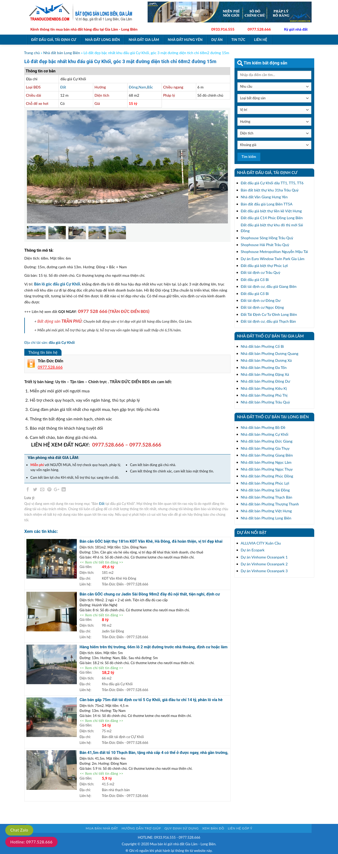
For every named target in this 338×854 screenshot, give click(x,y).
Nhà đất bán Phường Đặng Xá (265, 374)
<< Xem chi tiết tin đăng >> (101, 562)
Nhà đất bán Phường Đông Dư (265, 381)
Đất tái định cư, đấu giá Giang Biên (269, 286)
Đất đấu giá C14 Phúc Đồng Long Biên (272, 217)
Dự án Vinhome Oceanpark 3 (264, 571)
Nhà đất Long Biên (102, 39)
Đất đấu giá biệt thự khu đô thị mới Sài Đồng (272, 228)
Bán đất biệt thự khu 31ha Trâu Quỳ (270, 190)
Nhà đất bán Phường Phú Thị (264, 395)
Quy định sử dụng (182, 828)
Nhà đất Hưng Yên (185, 39)
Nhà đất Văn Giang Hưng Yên (264, 197)
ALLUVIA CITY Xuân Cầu (261, 543)
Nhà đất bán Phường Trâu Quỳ (265, 402)
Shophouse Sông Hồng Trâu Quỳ (267, 238)
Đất (63, 87)
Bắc (150, 87)
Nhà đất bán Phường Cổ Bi (262, 346)
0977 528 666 (92, 311)
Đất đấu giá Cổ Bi (255, 279)
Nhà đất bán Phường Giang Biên (267, 455)
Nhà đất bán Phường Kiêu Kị (264, 388)
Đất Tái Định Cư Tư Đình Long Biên (269, 314)
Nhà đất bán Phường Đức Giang (267, 441)
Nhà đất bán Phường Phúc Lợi (265, 483)
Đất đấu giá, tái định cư (53, 39)
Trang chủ (32, 52)
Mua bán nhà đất (102, 828)
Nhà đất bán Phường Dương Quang (269, 353)
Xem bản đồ (213, 828)
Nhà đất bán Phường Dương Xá (266, 360)
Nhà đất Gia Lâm (144, 39)
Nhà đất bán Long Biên (61, 52)
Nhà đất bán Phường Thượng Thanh (270, 504)
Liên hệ (260, 39)
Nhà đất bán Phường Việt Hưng (266, 511)
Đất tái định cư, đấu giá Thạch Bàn (268, 321)
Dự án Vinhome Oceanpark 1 (264, 557)
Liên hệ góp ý (240, 828)
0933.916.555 (222, 29)
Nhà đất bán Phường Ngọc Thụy (267, 469)
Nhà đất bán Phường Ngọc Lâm (266, 462)
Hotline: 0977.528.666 (31, 841)
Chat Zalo (19, 830)
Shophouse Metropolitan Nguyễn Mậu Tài (274, 251)
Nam (142, 87)
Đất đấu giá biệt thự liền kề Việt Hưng (271, 211)
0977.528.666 (259, 29)
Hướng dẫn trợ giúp (141, 828)
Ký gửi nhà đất (296, 29)
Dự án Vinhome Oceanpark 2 (264, 564)
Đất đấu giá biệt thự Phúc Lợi (264, 265)
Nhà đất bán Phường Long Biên (266, 518)
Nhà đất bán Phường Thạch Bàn (266, 497)
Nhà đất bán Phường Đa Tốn (264, 367)
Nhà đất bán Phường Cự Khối (264, 434)
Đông (133, 87)
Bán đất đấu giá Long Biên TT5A (267, 204)
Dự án (217, 39)
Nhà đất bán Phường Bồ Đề (263, 427)
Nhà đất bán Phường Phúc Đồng (267, 476)
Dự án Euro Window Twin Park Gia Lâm (272, 258)
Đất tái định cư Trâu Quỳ (260, 272)
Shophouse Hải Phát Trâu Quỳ (265, 244)
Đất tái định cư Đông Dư (261, 300)
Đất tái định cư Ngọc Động (262, 307)
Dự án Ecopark (253, 550)
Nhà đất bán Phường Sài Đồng (265, 490)
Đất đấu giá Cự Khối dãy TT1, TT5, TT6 (272, 183)
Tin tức (238, 39)
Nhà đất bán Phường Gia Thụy (265, 448)
